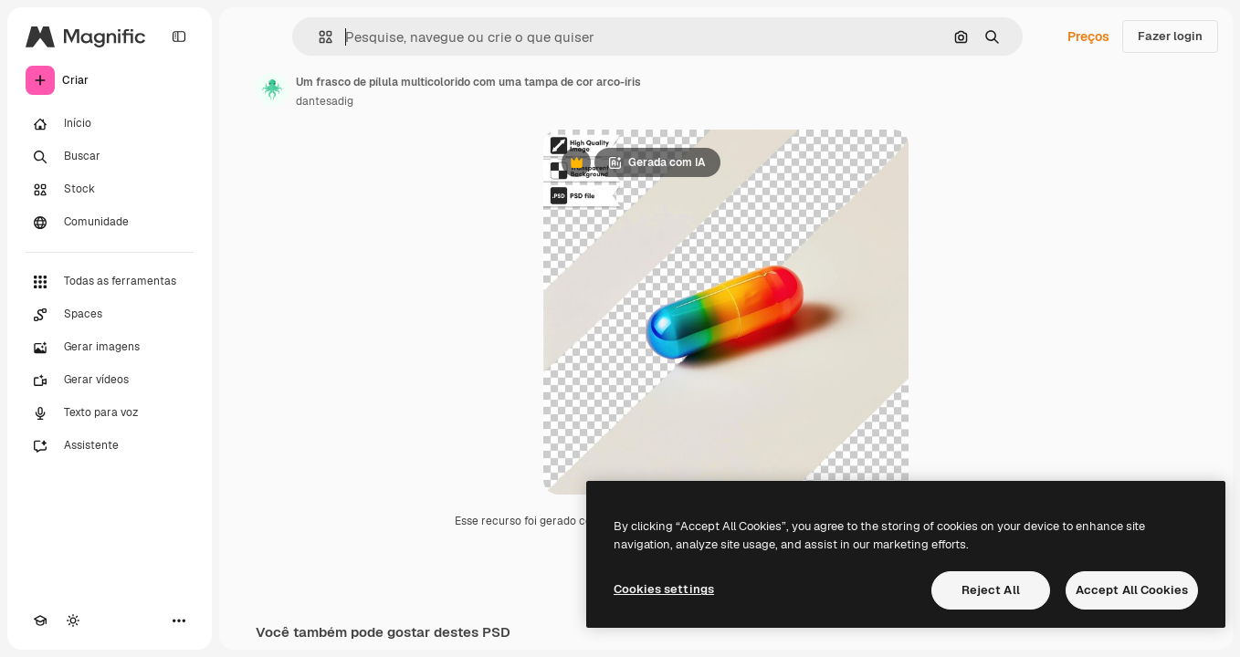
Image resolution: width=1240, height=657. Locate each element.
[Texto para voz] (110, 413)
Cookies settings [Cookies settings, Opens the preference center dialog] (664, 589)
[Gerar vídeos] (110, 380)
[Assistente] (110, 446)
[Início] (110, 124)
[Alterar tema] (73, 620)
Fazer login (1170, 36)
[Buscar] (110, 157)
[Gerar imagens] (110, 347)
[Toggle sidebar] (179, 36)
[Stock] (110, 189)
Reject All (991, 590)
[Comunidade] (110, 222)
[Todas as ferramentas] (110, 282)
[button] (318, 37)
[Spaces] (110, 314)
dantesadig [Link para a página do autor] (324, 101)
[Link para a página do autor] (272, 89)
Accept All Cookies (1132, 590)
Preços (1088, 36)
